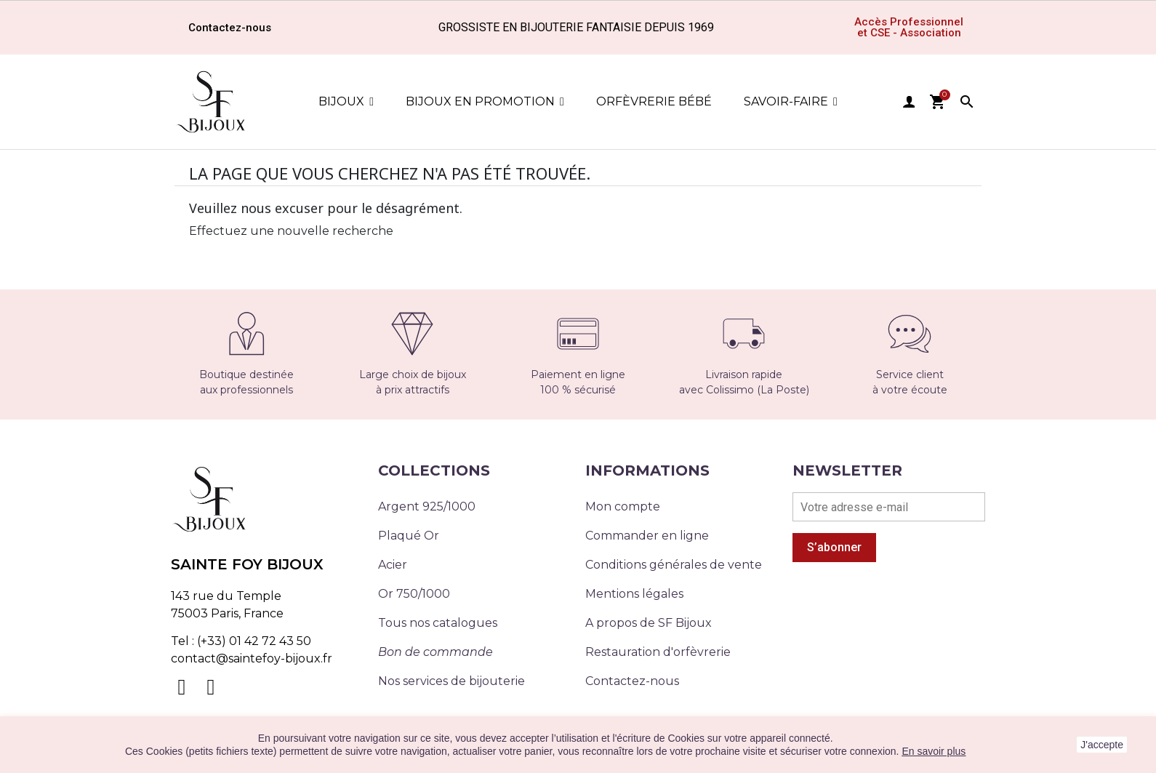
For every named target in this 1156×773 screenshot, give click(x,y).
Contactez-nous (632, 681)
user (909, 102)
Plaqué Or (408, 535)
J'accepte (1101, 744)
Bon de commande (435, 652)
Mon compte (622, 506)
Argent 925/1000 (426, 506)
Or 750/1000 (414, 594)
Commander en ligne (647, 535)
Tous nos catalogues (437, 623)
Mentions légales (634, 594)
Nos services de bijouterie (451, 681)
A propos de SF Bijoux (648, 623)
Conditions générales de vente (673, 565)
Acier (392, 565)
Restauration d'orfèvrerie (658, 652)
